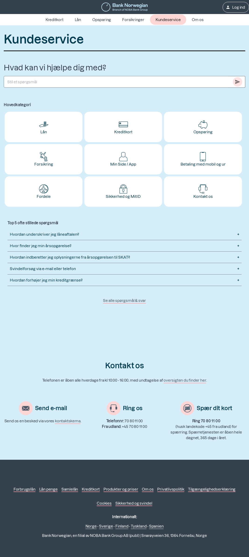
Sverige (106, 526)
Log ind (235, 7)
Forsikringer (133, 20)
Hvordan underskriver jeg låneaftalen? (44, 234)
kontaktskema (68, 421)
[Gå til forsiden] (124, 7)
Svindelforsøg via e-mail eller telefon (43, 269)
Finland (121, 526)
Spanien (156, 526)
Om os (197, 20)
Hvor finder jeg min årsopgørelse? (40, 246)
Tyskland (138, 526)
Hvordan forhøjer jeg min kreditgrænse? (46, 280)
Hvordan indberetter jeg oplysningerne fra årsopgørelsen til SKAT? (70, 257)
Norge (91, 526)
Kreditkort (55, 20)
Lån (78, 20)
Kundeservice (168, 20)
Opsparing (101, 20)
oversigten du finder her (185, 380)
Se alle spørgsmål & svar (124, 300)
